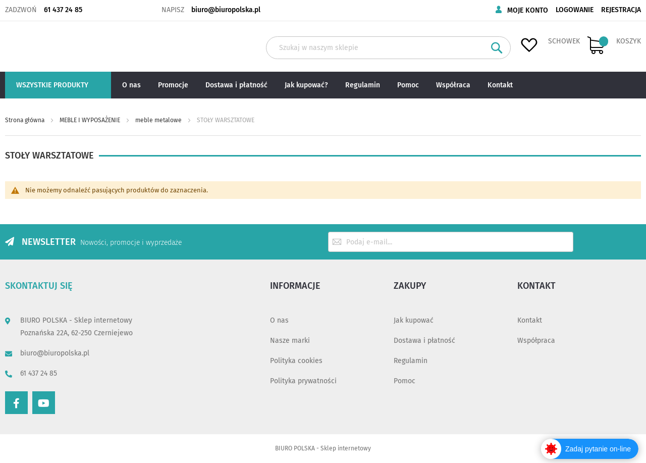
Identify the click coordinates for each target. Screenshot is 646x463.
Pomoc (404, 381)
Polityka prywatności (303, 381)
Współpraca (536, 340)
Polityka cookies (296, 360)
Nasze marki (290, 340)
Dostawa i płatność (424, 340)
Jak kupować (414, 320)
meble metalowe (159, 120)
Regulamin (410, 360)
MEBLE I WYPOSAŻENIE (91, 120)
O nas (279, 320)
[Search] (497, 47)
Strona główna (25, 120)
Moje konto (527, 10)
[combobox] (388, 47)
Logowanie (575, 10)
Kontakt (529, 320)
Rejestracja (621, 10)
